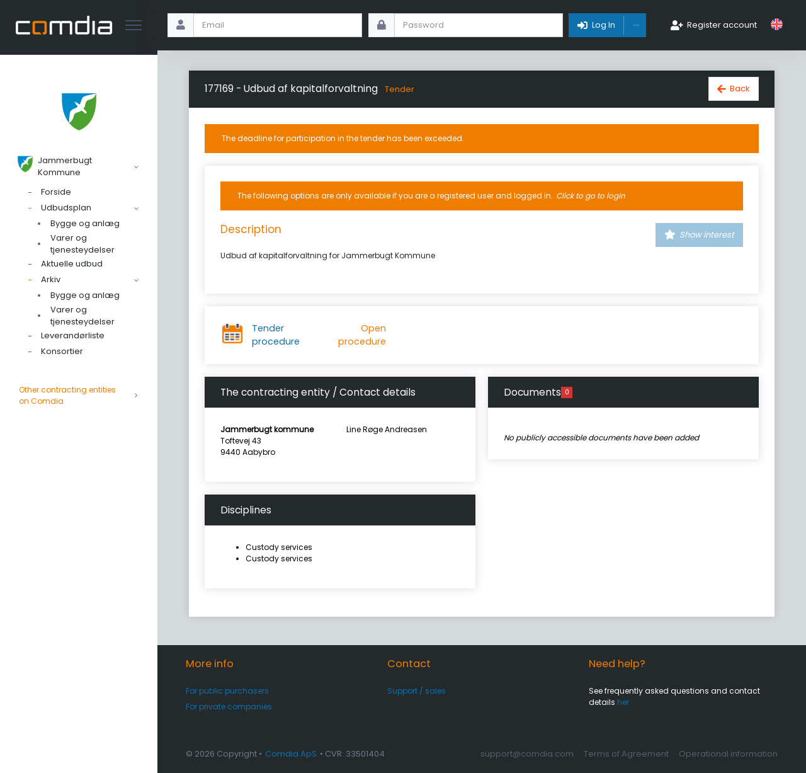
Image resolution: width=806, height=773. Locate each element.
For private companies (229, 706)
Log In (603, 25)
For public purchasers (227, 690)
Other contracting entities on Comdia (79, 395)
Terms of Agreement (626, 754)
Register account (722, 25)
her (623, 702)
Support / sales (416, 690)
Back (740, 88)
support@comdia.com (527, 754)
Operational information (728, 754)
